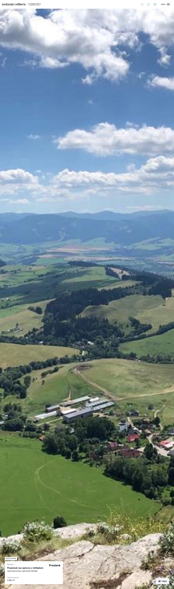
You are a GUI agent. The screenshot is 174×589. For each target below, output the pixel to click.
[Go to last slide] (8, 299)
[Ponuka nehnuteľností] (142, 4)
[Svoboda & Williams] (21, 4)
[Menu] (165, 4)
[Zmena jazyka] (155, 4)
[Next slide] (166, 299)
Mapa (162, 581)
